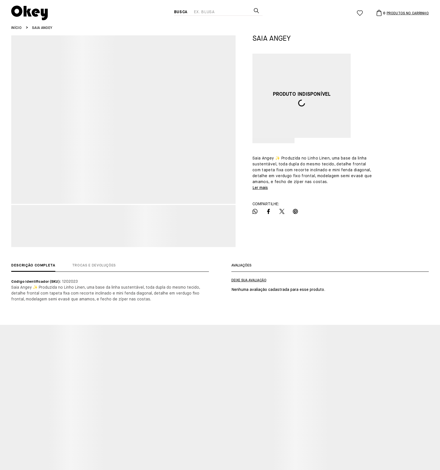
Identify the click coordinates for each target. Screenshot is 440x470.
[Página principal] (92, 13)
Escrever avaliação (248, 280)
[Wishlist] (360, 13)
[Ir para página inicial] (16, 28)
